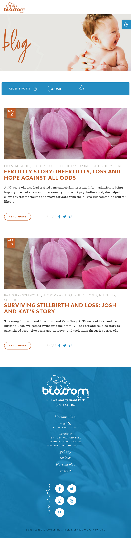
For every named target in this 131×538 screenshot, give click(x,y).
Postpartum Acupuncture (65, 445)
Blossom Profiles (45, 166)
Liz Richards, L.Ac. (65, 427)
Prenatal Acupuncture (66, 441)
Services (66, 434)
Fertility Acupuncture (78, 166)
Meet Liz (65, 424)
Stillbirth (12, 299)
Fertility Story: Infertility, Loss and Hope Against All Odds (62, 174)
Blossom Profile (17, 166)
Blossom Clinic (65, 417)
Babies (9, 295)
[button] (126, 24)
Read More (17, 216)
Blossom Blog (65, 464)
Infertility (106, 295)
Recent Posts (23, 89)
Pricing (65, 452)
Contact (65, 471)
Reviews (65, 458)
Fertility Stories (111, 166)
